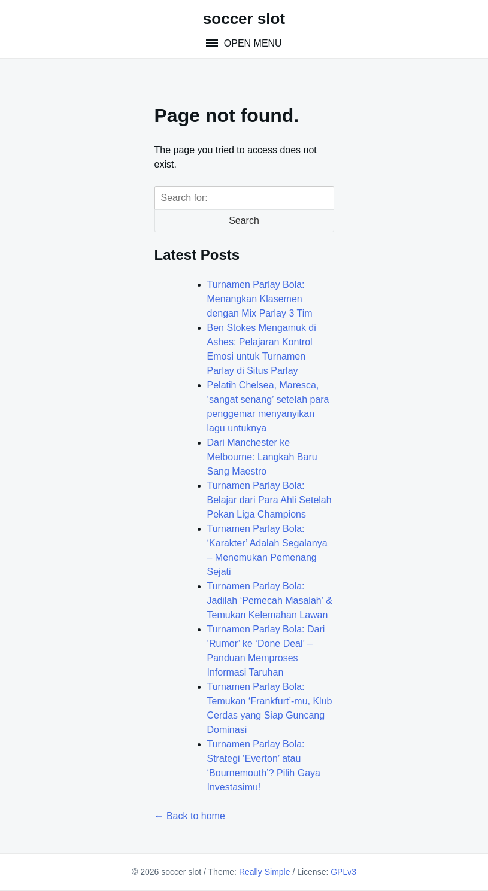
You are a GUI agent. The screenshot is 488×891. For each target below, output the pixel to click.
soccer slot (244, 19)
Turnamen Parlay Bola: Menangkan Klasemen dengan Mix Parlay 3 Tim (260, 298)
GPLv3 (343, 872)
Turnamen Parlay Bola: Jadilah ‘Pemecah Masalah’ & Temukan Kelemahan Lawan (269, 600)
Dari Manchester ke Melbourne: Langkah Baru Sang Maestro (262, 456)
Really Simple (264, 872)
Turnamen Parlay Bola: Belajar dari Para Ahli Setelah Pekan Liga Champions (269, 500)
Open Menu (251, 43)
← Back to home (189, 816)
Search (244, 220)
